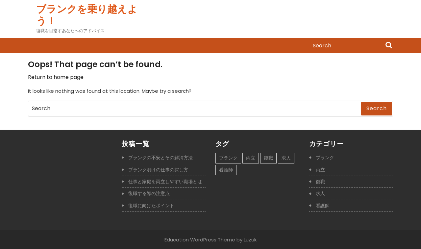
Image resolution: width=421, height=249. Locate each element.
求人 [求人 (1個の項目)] (286, 158)
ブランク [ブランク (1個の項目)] (228, 158)
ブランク (325, 157)
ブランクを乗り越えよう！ (86, 15)
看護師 (323, 205)
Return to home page (56, 77)
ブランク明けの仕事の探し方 (158, 169)
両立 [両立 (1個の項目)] (250, 158)
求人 (320, 193)
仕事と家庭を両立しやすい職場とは (165, 181)
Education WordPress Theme (199, 239)
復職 (320, 181)
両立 (320, 169)
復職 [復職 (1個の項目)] (268, 158)
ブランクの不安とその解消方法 (160, 157)
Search (388, 45)
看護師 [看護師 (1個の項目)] (226, 169)
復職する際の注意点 (149, 193)
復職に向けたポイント (151, 205)
